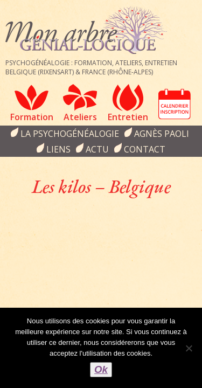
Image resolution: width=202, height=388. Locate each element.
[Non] (188, 348)
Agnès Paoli (161, 134)
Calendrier (174, 104)
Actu (97, 149)
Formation (31, 117)
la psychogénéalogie (69, 134)
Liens (58, 149)
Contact (144, 149)
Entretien (128, 117)
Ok (101, 369)
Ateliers (80, 117)
